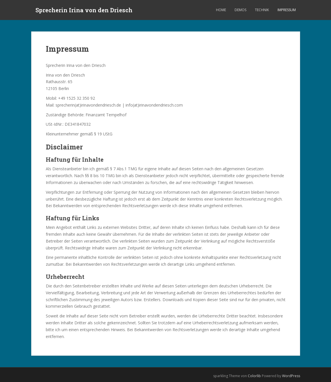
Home (221, 9)
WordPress (291, 375)
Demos (240, 9)
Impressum (287, 9)
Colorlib (254, 375)
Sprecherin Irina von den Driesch (83, 10)
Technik (262, 9)
